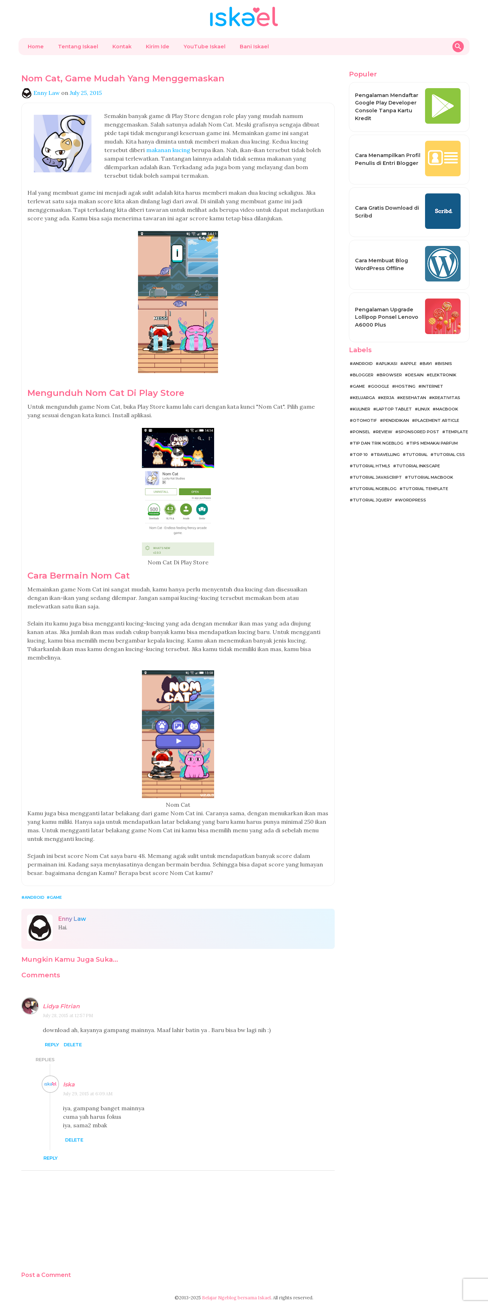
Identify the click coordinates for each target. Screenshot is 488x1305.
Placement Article (437, 420)
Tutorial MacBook (430, 477)
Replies (45, 1059)
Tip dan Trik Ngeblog (378, 443)
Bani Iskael (254, 46)
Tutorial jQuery (372, 500)
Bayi (427, 363)
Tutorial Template (425, 488)
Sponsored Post (418, 431)
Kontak (122, 46)
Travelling (387, 454)
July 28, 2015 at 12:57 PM (68, 1016)
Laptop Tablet (394, 409)
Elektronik (443, 374)
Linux (424, 409)
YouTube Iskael (205, 46)
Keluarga (364, 397)
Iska (69, 1084)
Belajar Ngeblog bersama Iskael (236, 1298)
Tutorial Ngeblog (375, 488)
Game (56, 897)
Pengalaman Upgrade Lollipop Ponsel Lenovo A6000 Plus (386, 317)
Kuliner (361, 409)
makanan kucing (168, 150)
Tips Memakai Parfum (433, 443)
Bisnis (445, 363)
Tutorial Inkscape (418, 465)
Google (380, 386)
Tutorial (417, 454)
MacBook (447, 409)
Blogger (363, 374)
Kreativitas (446, 397)
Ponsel (361, 431)
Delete (73, 1044)
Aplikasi (388, 363)
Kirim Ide (157, 46)
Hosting (405, 386)
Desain (416, 374)
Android (34, 897)
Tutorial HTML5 (371, 465)
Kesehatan (413, 397)
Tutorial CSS (449, 454)
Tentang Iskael (78, 46)
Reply (52, 1044)
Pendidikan (396, 420)
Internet (432, 386)
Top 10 (360, 454)
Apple (410, 363)
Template (456, 431)
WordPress (412, 500)
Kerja (387, 397)
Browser (391, 374)
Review (384, 431)
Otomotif (365, 420)
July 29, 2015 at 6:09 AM (88, 1094)
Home (36, 46)
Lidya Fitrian (61, 1006)
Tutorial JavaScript (377, 477)
